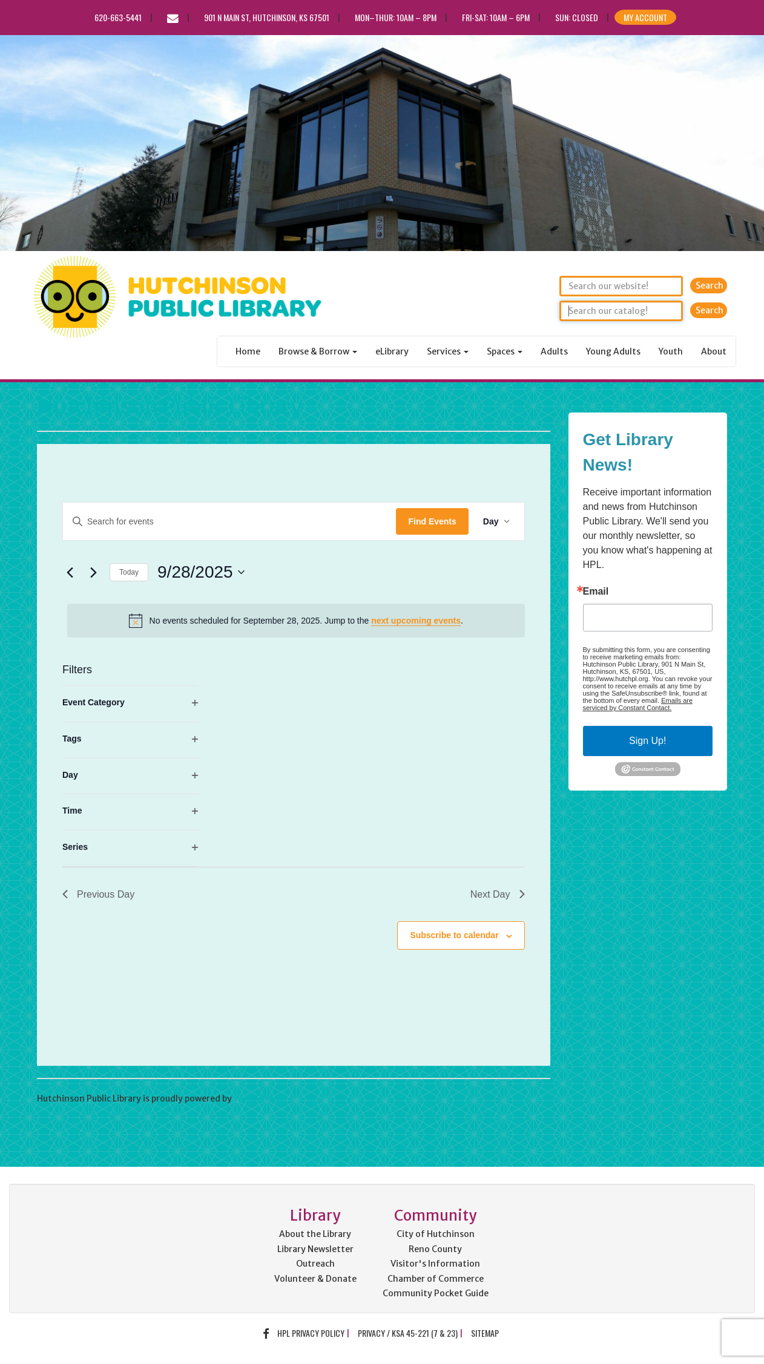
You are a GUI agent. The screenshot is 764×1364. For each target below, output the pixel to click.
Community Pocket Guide (436, 1293)
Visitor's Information (435, 1263)
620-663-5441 (118, 17)
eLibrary (392, 351)
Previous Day (98, 894)
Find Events (432, 521)
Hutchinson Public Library (169, 406)
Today (129, 572)
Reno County (435, 1249)
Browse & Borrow (317, 351)
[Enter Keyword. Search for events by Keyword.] (229, 522)
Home (247, 351)
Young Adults (613, 351)
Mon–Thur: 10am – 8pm (395, 17)
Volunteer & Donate (315, 1278)
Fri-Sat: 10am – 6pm (496, 17)
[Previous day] (69, 572)
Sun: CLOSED (576, 17)
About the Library (315, 1234)
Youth (671, 351)
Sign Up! (647, 741)
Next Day (497, 894)
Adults (554, 351)
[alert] (296, 621)
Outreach (315, 1263)
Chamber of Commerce (435, 1278)
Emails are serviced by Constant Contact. (638, 704)
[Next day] (93, 572)
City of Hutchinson (436, 1234)
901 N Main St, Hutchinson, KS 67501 (266, 17)
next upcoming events (416, 620)
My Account (645, 17)
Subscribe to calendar (454, 935)
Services (448, 351)
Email (596, 591)
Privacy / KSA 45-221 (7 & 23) (408, 1332)
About (713, 351)
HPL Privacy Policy (310, 1332)
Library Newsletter (315, 1249)
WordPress (256, 1098)
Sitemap (485, 1332)
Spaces (504, 351)
